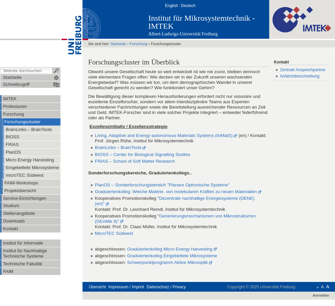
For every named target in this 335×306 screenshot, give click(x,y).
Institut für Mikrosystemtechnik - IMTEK (201, 22)
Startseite (118, 44)
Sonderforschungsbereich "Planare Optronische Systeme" (172, 184)
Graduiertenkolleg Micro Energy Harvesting (169, 249)
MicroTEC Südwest (114, 233)
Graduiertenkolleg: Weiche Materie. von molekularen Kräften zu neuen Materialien (176, 191)
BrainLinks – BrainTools (118, 147)
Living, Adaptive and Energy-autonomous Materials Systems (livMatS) (163, 135)
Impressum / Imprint (126, 287)
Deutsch (188, 5)
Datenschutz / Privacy (166, 287)
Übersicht (97, 287)
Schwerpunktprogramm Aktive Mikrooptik (167, 262)
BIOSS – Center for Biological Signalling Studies (142, 154)
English (171, 5)
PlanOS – (105, 184)
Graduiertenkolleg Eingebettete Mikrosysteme (171, 255)
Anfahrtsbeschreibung (299, 76)
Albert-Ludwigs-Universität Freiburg (183, 33)
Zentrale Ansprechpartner (303, 69)
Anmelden (321, 295)
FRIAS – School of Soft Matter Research (135, 161)
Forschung (138, 44)
